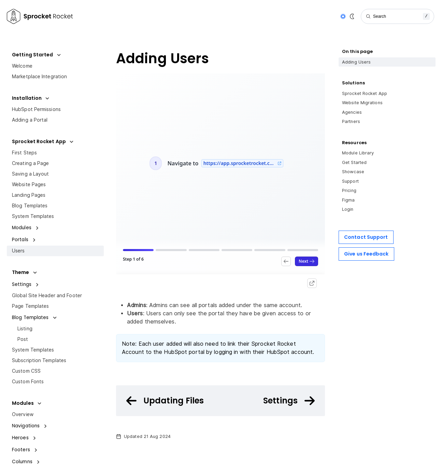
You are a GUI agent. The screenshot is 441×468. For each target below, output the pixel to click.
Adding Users (356, 62)
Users (18, 250)
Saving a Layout (30, 174)
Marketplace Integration (39, 76)
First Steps (24, 152)
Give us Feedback (366, 253)
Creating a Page (30, 163)
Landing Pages (28, 195)
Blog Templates (29, 205)
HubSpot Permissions (36, 109)
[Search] (397, 16)
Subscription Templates (39, 360)
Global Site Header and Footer (47, 295)
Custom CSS (26, 371)
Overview (22, 414)
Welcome (22, 66)
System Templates (33, 216)
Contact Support (366, 237)
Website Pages (29, 184)
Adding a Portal (30, 120)
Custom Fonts (28, 381)
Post (22, 339)
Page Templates (30, 306)
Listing (24, 328)
